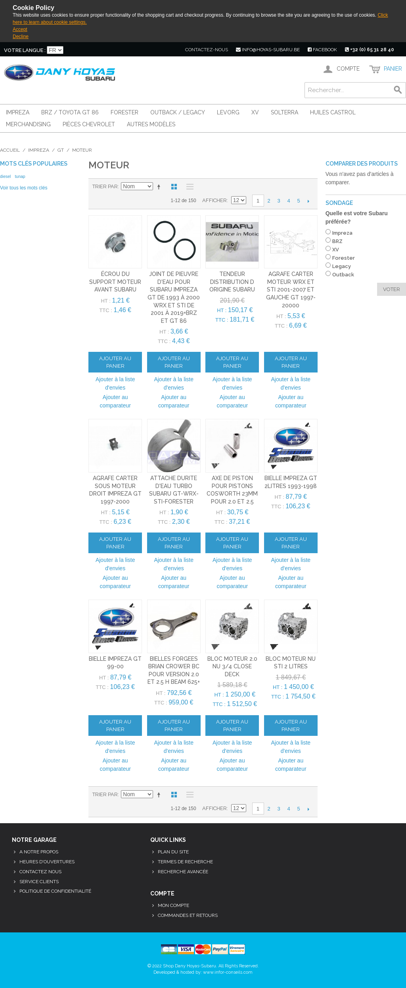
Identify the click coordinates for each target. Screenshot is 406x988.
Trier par (105, 186)
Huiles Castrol (333, 112)
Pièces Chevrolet (89, 124)
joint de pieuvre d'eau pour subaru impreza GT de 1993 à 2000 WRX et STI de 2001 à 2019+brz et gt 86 (173, 297)
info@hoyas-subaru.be (268, 49)
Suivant (309, 201)
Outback (343, 275)
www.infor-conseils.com (228, 972)
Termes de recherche (185, 861)
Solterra (284, 112)
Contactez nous (40, 871)
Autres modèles (151, 124)
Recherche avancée (183, 871)
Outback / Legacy (177, 112)
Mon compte (173, 905)
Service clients (39, 881)
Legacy (341, 266)
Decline (21, 36)
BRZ (337, 241)
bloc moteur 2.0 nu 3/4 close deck (232, 666)
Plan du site (173, 852)
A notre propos (38, 852)
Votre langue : (25, 50)
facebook (322, 49)
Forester (124, 112)
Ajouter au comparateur (115, 401)
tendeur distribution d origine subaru (232, 282)
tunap (20, 176)
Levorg (228, 112)
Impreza (17, 112)
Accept (20, 29)
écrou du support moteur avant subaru (115, 282)
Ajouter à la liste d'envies (115, 383)
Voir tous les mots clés (23, 188)
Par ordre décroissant (160, 187)
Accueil (10, 150)
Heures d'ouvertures (47, 861)
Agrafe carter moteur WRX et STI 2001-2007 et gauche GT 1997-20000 (291, 289)
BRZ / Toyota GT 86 (70, 112)
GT (60, 150)
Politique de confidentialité (55, 891)
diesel (5, 176)
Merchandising (28, 124)
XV (255, 112)
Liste (188, 187)
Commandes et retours (188, 915)
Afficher (214, 200)
